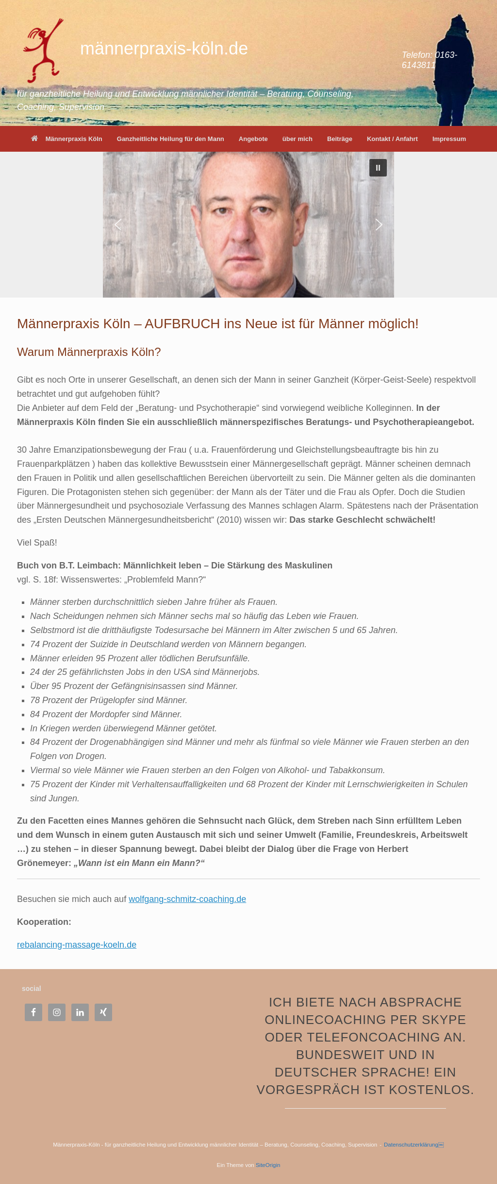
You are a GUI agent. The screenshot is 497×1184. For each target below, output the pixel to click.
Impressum (449, 138)
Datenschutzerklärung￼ (414, 1145)
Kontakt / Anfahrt (392, 138)
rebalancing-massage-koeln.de (76, 945)
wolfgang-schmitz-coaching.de (187, 899)
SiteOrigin (268, 1165)
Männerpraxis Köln (66, 138)
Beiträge (339, 138)
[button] (378, 168)
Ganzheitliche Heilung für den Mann (170, 138)
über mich (297, 138)
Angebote (253, 138)
